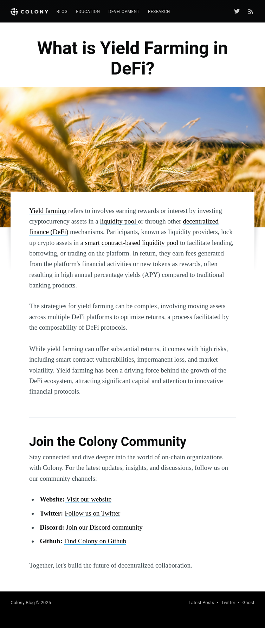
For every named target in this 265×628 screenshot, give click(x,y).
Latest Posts (201, 602)
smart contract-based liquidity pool (131, 242)
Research (159, 11)
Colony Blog (23, 602)
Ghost (248, 602)
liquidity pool (119, 221)
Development (124, 11)
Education (88, 11)
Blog (62, 11)
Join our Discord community (104, 527)
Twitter (228, 602)
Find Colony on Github (95, 541)
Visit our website (88, 499)
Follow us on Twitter (92, 513)
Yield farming (47, 210)
